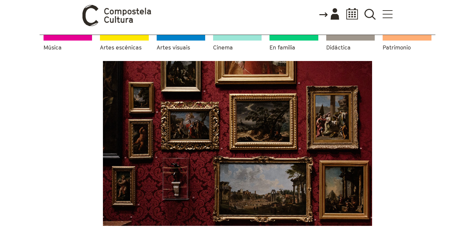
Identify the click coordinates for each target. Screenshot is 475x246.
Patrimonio (397, 48)
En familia (282, 48)
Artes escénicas (121, 48)
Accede (329, 14)
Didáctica (338, 48)
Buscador (370, 14)
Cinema (223, 48)
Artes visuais (173, 48)
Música (53, 48)
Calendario (350, 14)
